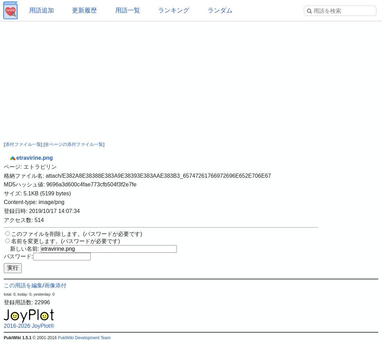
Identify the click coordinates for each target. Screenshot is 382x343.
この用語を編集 (23, 285)
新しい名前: (24, 249)
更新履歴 (84, 10)
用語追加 (41, 10)
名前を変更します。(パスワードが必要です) (65, 241)
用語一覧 (127, 10)
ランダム (220, 10)
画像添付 (55, 285)
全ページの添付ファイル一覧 (74, 144)
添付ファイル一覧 (23, 144)
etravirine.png (31, 158)
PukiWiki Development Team (84, 337)
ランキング (173, 10)
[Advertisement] (191, 76)
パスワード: (18, 256)
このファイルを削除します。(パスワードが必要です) (76, 234)
